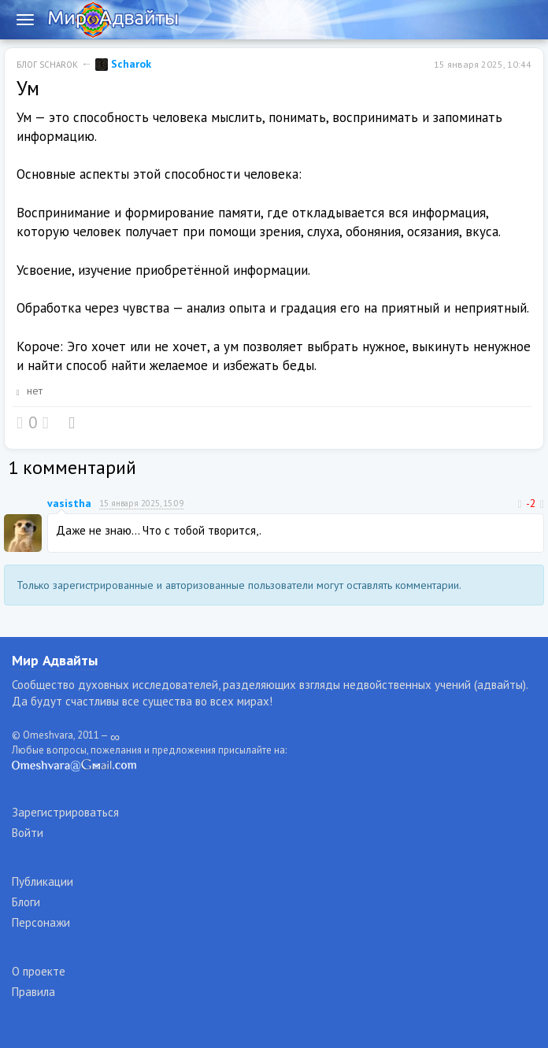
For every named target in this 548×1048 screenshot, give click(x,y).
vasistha (69, 503)
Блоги (26, 901)
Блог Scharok (47, 64)
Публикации (42, 881)
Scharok (123, 64)
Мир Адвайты (55, 660)
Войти (27, 832)
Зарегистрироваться (65, 812)
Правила (33, 991)
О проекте (38, 971)
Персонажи (41, 922)
